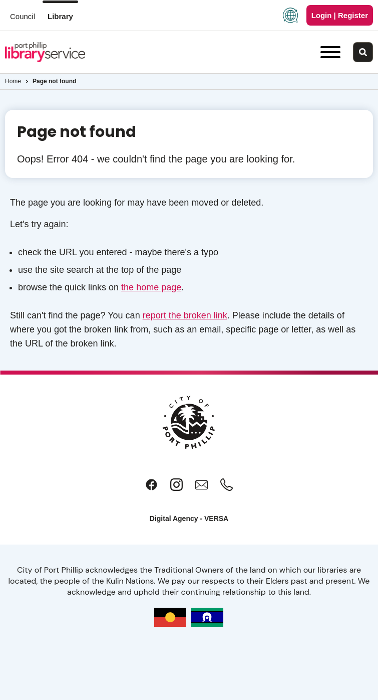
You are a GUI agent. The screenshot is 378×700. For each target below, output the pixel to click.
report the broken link (185, 315)
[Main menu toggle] (330, 52)
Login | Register (339, 15)
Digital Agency (174, 518)
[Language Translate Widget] (290, 15)
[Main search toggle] (363, 52)
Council (22, 16)
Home (13, 81)
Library (60, 16)
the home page (151, 287)
